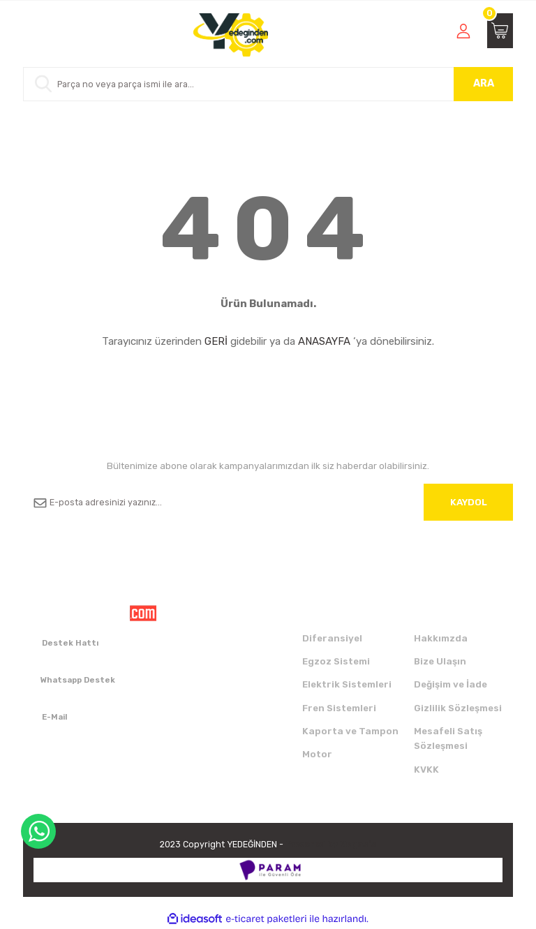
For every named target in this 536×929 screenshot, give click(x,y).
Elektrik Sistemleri (347, 684)
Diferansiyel (332, 638)
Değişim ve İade (450, 684)
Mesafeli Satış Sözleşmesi (448, 738)
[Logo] (230, 35)
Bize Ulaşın (440, 661)
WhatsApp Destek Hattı (38, 831)
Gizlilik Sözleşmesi (458, 708)
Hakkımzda (441, 638)
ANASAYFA (324, 341)
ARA (483, 83)
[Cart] (500, 30)
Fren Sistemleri (339, 708)
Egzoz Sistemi (336, 661)
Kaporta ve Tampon (350, 731)
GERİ (216, 341)
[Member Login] (463, 30)
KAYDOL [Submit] (468, 502)
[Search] (268, 84)
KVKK (426, 769)
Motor (317, 754)
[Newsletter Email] (268, 502)
